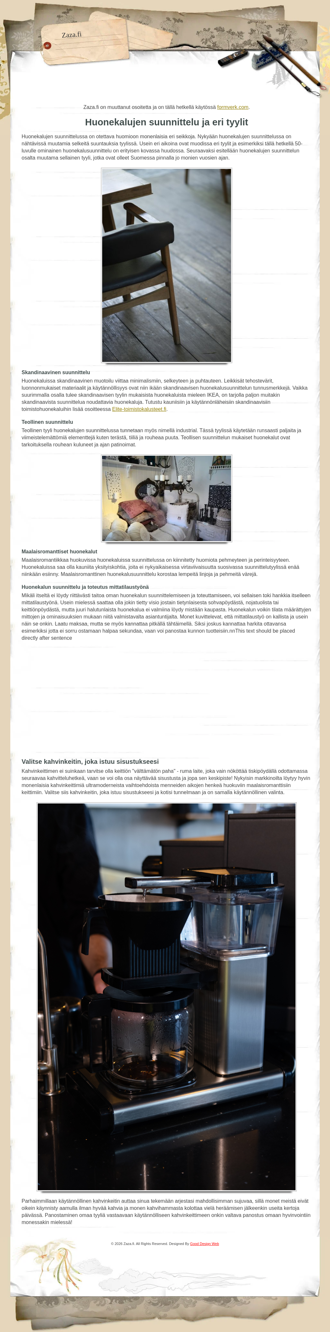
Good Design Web (204, 1244)
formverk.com (232, 107)
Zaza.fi (72, 34)
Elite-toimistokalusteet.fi (139, 409)
